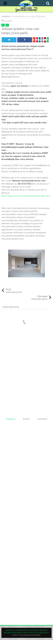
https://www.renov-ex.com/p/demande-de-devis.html (25, 196)
